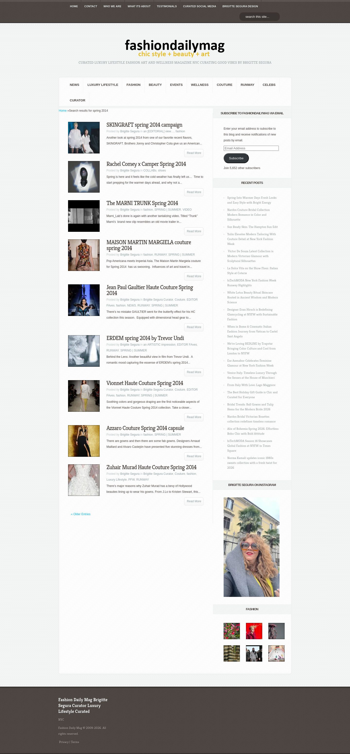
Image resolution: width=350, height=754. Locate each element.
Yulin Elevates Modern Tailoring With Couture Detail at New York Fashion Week (251, 239)
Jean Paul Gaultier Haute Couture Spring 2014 (149, 290)
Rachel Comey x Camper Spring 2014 (146, 164)
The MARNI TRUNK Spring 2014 (142, 203)
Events (176, 85)
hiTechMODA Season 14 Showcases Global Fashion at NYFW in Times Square (249, 446)
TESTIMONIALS (167, 6)
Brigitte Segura (130, 131)
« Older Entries (80, 514)
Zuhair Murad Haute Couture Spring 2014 (151, 467)
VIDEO (187, 209)
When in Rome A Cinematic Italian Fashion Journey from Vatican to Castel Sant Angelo (252, 331)
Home (63, 110)
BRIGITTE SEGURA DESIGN (240, 6)
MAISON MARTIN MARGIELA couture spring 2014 (148, 245)
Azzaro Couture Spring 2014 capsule (145, 428)
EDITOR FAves (187, 344)
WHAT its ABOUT (139, 6)
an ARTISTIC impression (159, 344)
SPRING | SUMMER (167, 209)
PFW (131, 479)
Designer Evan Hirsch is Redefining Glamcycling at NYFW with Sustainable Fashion (252, 314)
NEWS (74, 85)
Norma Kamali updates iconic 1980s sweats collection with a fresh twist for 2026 (252, 463)
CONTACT (90, 6)
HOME (74, 6)
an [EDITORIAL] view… (158, 131)
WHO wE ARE (113, 6)
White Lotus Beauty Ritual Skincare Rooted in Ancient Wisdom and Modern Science (252, 297)
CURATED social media (199, 6)
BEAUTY (155, 85)
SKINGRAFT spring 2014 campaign (144, 124)
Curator (77, 100)
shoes (162, 170)
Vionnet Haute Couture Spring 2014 (144, 383)
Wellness (200, 85)
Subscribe (236, 158)
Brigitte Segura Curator (158, 299)
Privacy (64, 742)
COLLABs (149, 170)
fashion (133, 85)
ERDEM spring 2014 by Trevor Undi (145, 338)
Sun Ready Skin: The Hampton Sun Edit (252, 227)
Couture (224, 85)
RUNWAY (247, 85)
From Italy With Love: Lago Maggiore (251, 385)
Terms (75, 742)
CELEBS (269, 85)
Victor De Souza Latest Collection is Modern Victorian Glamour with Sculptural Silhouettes (250, 256)
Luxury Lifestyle (103, 85)
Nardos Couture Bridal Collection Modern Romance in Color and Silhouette (248, 215)
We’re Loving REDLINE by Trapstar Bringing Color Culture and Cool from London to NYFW (251, 348)
